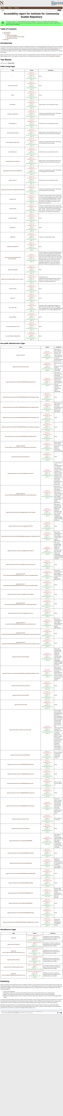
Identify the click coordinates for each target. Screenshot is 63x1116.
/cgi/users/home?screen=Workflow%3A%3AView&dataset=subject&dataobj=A (20, 603)
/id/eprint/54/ (12, 208)
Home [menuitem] (3, 8)
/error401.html (12, 307)
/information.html (12, 85)
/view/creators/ (13, 180)
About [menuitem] (10, 8)
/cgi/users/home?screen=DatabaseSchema (20, 863)
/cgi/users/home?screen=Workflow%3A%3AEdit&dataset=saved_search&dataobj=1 (20, 584)
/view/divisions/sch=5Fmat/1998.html (12, 170)
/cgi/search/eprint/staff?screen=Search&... (20, 730)
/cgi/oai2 (13, 937)
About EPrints (23, 1012)
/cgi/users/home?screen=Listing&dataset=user (20, 613)
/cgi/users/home (20, 355)
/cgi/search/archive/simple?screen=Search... (12, 279)
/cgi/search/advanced (12, 246)
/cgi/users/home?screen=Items (20, 366)
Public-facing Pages (12, 35)
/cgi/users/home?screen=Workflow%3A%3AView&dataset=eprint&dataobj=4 (20, 494)
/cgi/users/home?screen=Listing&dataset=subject (20, 594)
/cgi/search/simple (13, 269)
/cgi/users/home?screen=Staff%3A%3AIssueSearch (20, 764)
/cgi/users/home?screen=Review (20, 656)
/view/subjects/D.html (12, 133)
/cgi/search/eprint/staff (20, 704)
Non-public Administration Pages (15, 36)
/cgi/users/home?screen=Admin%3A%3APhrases (20, 893)
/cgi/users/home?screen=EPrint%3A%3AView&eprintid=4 (20, 382)
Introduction (7, 32)
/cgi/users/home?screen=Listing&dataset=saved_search (20, 564)
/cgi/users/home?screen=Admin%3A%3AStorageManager (21, 873)
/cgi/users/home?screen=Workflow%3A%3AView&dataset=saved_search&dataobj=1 (20, 574)
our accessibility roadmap (53, 56)
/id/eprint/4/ (12, 199)
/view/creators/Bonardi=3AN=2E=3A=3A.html (12, 189)
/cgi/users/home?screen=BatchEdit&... (20, 755)
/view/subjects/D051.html (12, 142)
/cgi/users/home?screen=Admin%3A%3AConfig (20, 883)
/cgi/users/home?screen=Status (20, 819)
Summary (6, 39)
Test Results (7, 34)
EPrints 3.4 (40, 21)
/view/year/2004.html (12, 114)
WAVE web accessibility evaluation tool (51, 48)
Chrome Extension (33, 48)
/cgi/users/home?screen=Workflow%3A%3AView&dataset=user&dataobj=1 (20, 623)
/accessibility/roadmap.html (12, 336)
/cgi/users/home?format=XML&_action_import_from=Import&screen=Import (20, 446)
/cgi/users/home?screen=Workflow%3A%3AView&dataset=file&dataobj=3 (20, 536)
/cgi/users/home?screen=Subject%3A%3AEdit (21, 903)
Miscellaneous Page (12, 38)
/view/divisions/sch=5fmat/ (12, 161)
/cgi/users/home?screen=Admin (20, 695)
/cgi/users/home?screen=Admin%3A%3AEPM (20, 840)
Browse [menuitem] (17, 8)
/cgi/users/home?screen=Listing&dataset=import (20, 550)
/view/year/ (13, 104)
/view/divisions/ (12, 152)
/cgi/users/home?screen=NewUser (21, 828)
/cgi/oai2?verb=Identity (13, 944)
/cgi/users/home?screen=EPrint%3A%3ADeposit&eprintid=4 (20, 436)
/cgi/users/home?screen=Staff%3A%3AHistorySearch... (20, 806)
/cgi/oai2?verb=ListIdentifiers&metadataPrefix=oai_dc (13, 974)
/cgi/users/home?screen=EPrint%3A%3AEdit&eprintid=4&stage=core (20, 417)
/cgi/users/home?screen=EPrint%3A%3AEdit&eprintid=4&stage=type (20, 397)
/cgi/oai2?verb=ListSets (13, 959)
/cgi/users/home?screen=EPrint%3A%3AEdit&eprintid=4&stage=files (21, 407)
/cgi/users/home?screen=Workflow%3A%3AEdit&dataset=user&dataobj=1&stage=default (20, 643)
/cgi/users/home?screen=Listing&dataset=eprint (21, 473)
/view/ (12, 95)
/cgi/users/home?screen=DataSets (20, 456)
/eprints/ (12, 298)
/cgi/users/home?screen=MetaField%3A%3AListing (20, 912)
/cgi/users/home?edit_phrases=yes (20, 685)
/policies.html (12, 288)
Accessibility (29, 1012)
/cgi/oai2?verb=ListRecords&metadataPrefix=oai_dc (13, 951)
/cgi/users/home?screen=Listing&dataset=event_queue (20, 512)
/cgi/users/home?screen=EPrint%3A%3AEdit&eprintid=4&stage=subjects (20, 427)
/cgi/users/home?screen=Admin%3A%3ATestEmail (20, 853)
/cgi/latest (12, 237)
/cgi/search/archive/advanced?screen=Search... (13, 258)
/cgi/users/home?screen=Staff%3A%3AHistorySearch (21, 793)
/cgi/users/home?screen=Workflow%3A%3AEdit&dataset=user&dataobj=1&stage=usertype (20, 633)
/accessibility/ (12, 317)
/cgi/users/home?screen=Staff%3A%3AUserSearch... (20, 783)
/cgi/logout (13, 227)
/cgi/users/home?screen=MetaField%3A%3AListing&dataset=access (20, 922)
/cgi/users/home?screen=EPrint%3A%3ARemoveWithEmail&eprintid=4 (20, 673)
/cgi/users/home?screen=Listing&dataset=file (20, 526)
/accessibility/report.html (13, 326)
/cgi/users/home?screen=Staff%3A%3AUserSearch (20, 774)
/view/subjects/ (13, 123)
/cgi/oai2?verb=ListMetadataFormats (13, 967)
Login (2, 10)
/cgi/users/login (12, 218)
